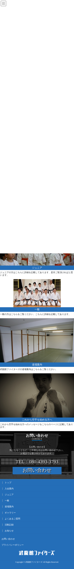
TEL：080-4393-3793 (37, 461)
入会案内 (9, 488)
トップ (8, 482)
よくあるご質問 (12, 519)
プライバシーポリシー (13, 545)
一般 (7, 500)
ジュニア (9, 494)
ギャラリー (10, 513)
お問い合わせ (37, 470)
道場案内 (9, 506)
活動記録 (9, 525)
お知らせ (9, 531)
